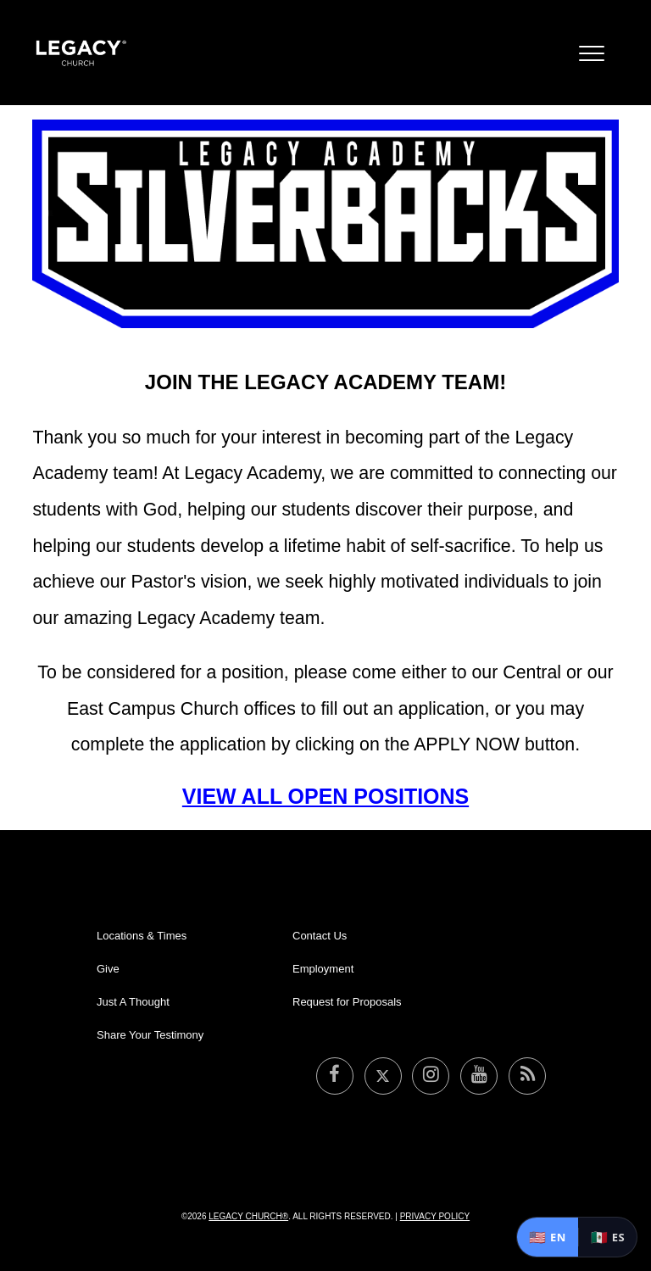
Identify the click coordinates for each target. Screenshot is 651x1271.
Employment (322, 968)
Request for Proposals (347, 1001)
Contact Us (319, 935)
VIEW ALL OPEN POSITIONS (325, 796)
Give (108, 968)
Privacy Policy (435, 1216)
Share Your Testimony (150, 1035)
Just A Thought (133, 1001)
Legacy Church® (248, 1216)
